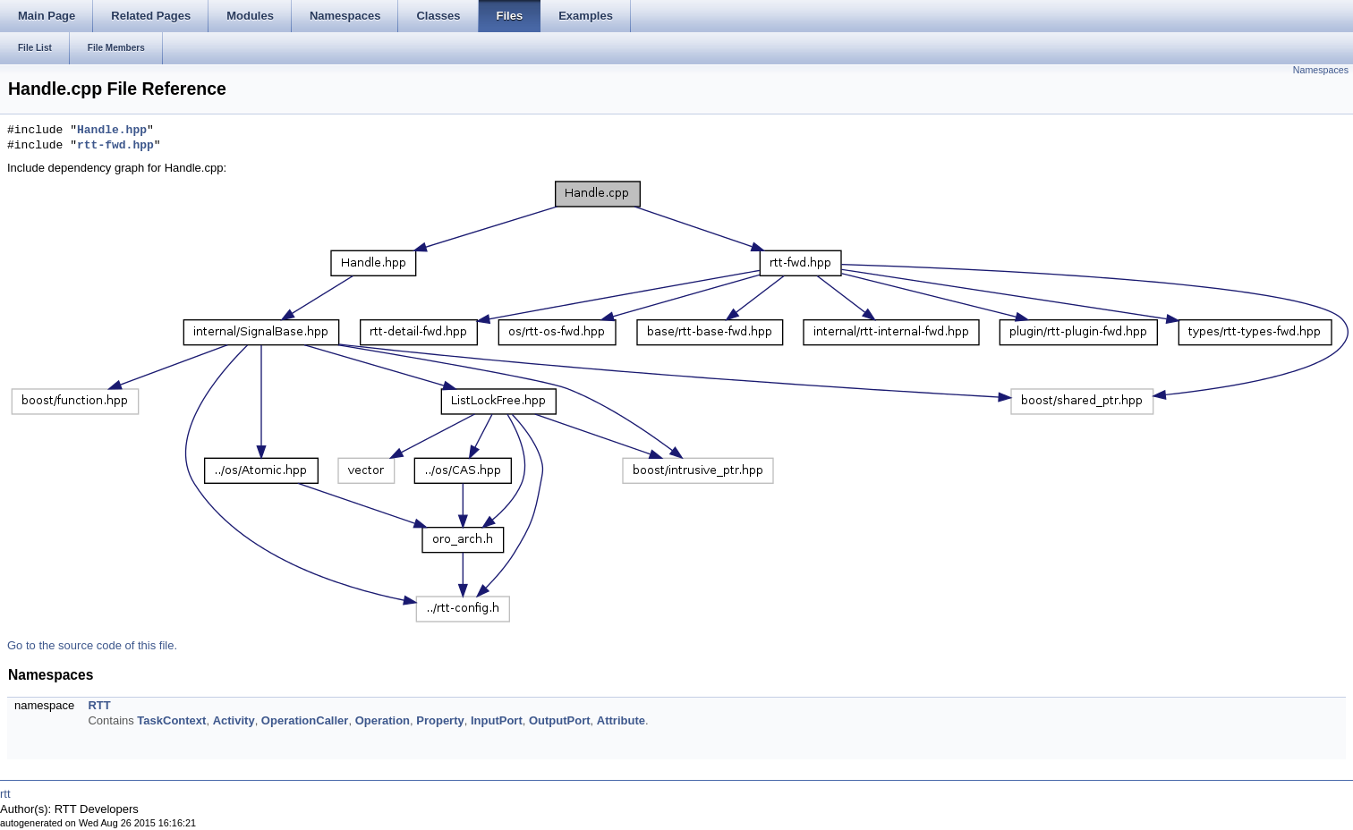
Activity (234, 720)
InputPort (497, 720)
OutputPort (560, 720)
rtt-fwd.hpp (115, 146)
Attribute (621, 720)
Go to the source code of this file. (92, 645)
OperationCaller (305, 720)
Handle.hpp (112, 131)
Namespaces (1321, 69)
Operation (382, 720)
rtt (5, 793)
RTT (99, 705)
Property (440, 720)
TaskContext (171, 720)
